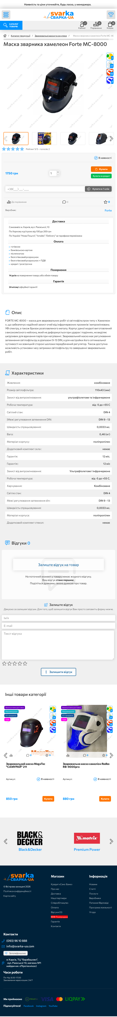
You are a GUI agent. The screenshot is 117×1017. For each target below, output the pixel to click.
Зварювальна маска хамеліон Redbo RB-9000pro (86, 766)
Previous (5, 138)
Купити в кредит (101, 176)
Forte (108, 210)
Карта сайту (9, 896)
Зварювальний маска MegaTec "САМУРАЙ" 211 (25, 766)
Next (111, 138)
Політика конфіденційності (17, 891)
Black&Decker (30, 850)
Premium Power (87, 850)
